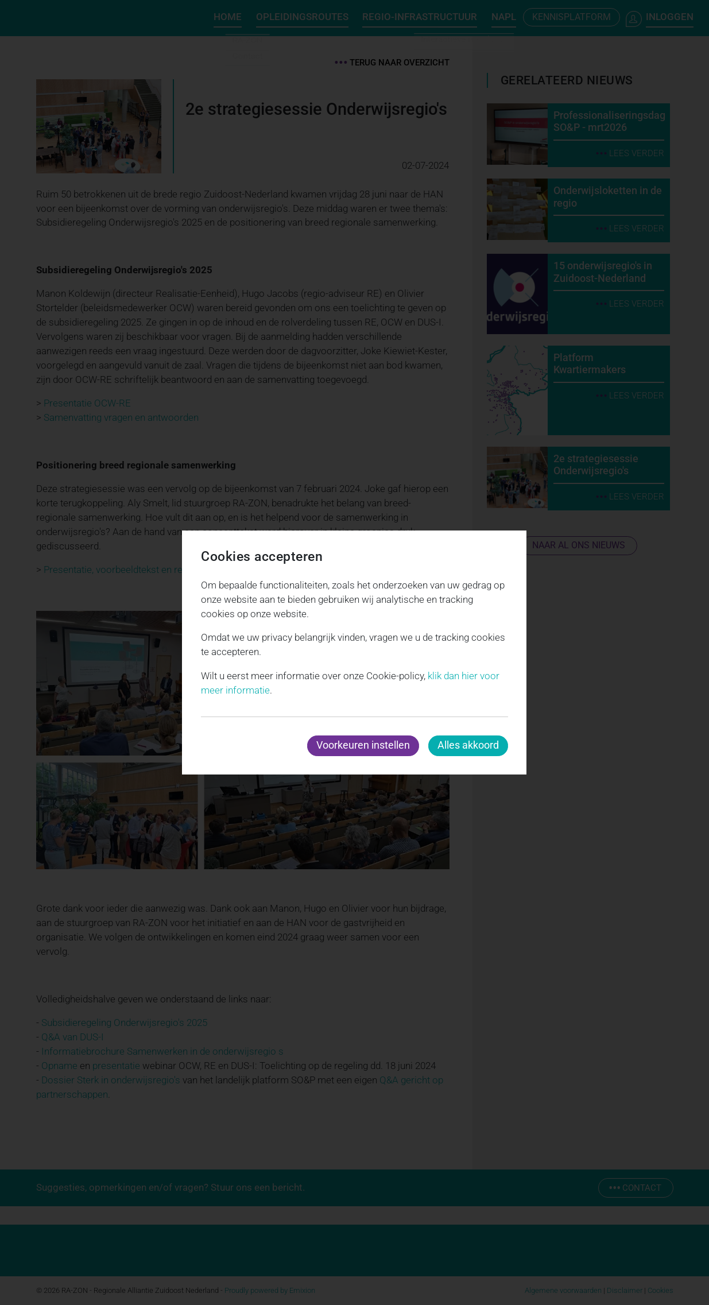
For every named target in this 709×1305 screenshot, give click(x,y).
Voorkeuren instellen (363, 745)
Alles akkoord (468, 745)
